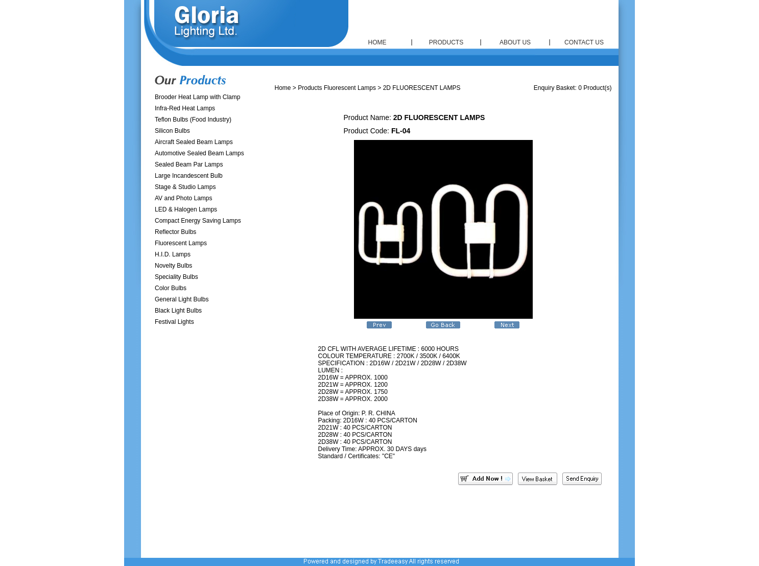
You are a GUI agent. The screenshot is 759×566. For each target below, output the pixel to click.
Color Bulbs (170, 288)
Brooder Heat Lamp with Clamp (197, 97)
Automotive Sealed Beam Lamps (199, 153)
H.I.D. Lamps (173, 254)
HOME (377, 42)
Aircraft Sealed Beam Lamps (194, 142)
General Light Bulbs (181, 299)
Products (310, 87)
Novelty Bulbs (173, 265)
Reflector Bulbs (175, 231)
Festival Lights (174, 321)
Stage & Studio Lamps (185, 187)
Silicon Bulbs (172, 130)
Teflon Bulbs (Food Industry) (193, 119)
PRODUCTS (446, 42)
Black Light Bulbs (178, 310)
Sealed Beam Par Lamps (189, 164)
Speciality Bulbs (176, 276)
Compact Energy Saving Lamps (198, 220)
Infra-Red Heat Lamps (185, 108)
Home (283, 87)
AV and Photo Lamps (183, 198)
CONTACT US (584, 42)
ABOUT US (515, 42)
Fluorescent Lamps (181, 243)
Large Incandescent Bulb (189, 175)
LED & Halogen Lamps (186, 209)
